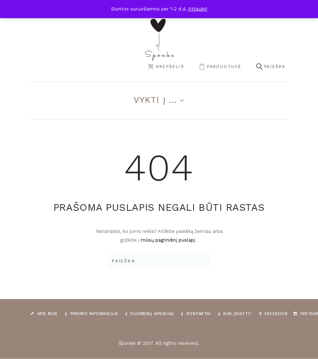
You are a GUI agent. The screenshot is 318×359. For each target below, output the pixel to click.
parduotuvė (224, 66)
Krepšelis (170, 66)
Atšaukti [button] (197, 9)
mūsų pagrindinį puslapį (168, 240)
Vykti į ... (155, 100)
